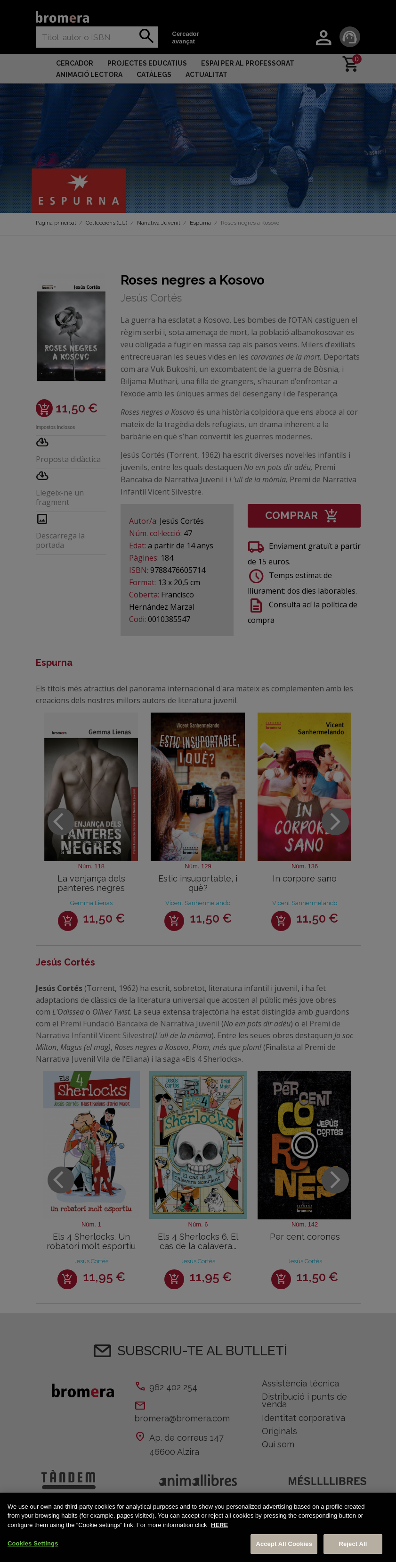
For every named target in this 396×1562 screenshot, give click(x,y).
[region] (198, 1527)
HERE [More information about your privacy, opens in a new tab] (219, 1524)
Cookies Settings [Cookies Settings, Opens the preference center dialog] (33, 1543)
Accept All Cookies (284, 1543)
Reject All (353, 1543)
